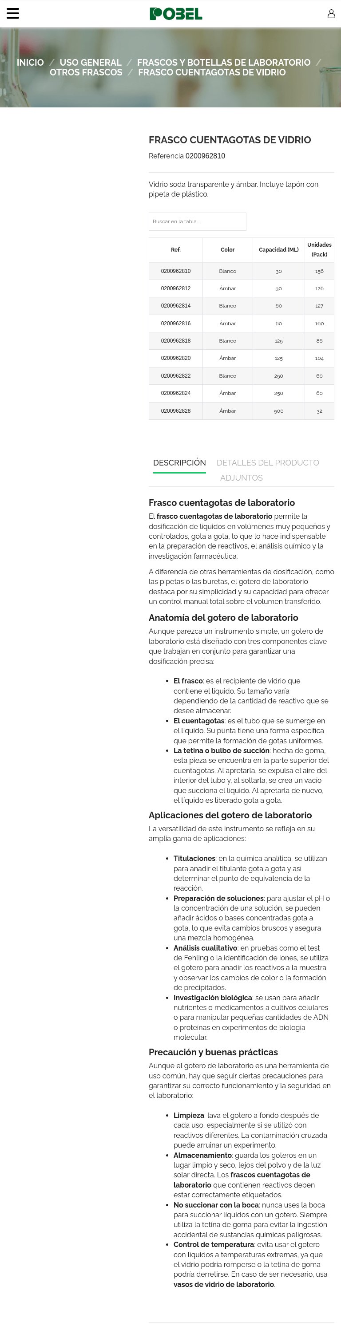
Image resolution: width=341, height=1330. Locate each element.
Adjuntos (241, 477)
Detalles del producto (268, 462)
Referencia (166, 156)
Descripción (179, 462)
